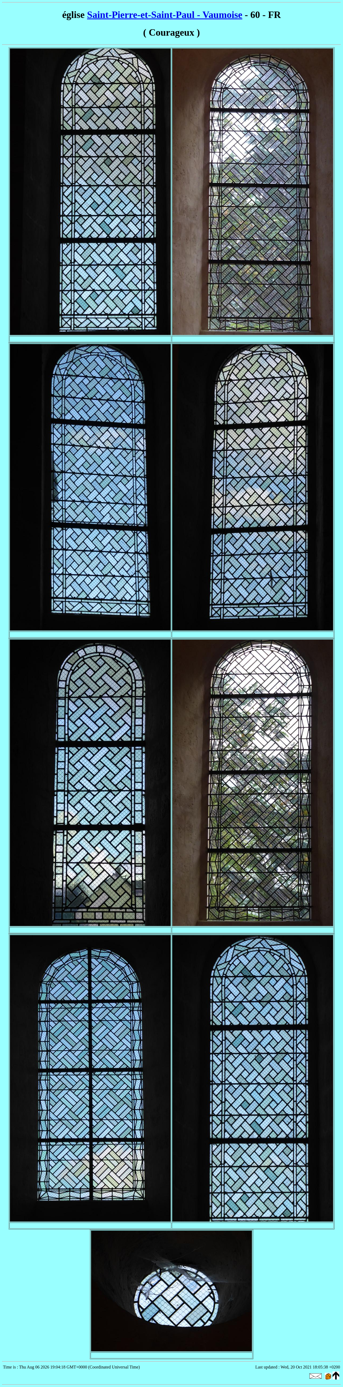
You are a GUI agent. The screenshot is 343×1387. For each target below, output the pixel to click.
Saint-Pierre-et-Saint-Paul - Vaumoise (164, 14)
